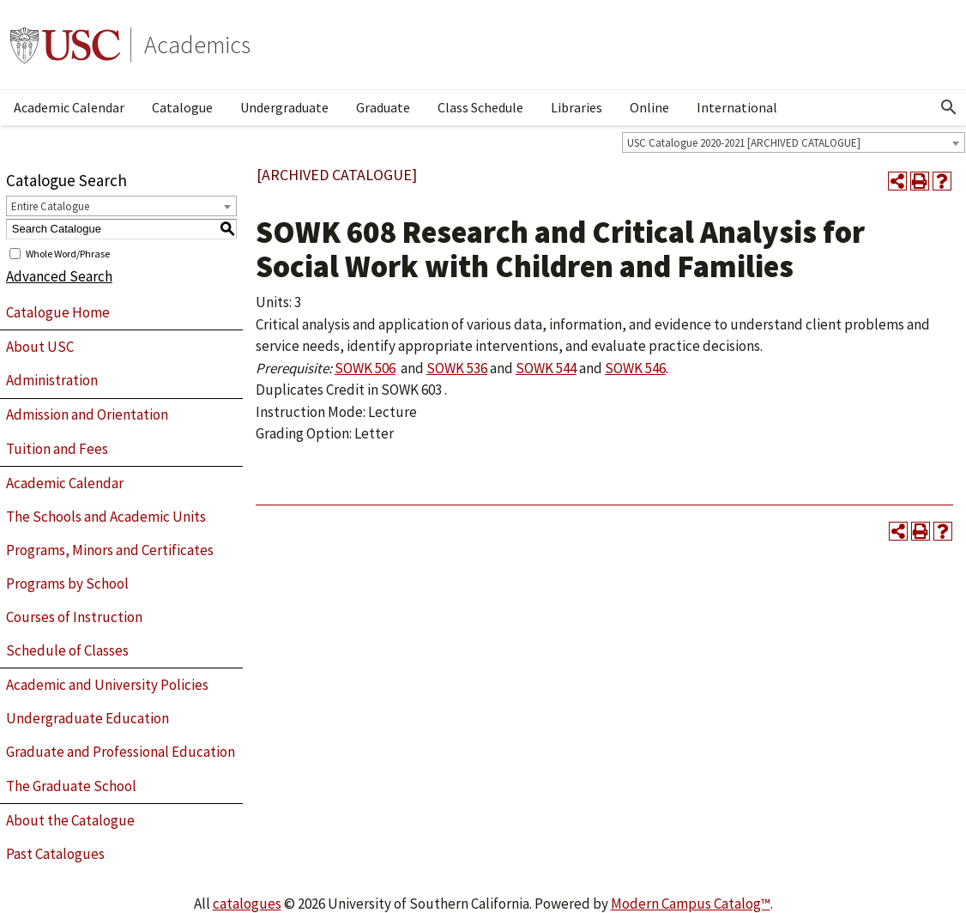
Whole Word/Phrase (68, 252)
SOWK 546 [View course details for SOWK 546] (635, 368)
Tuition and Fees (57, 448)
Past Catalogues (55, 853)
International (737, 107)
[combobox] (793, 142)
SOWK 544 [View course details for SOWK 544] (546, 368)
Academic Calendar (69, 107)
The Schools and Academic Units (106, 516)
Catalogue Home (58, 312)
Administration (52, 380)
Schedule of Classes (67, 650)
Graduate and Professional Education (120, 751)
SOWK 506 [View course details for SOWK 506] (365, 368)
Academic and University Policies (107, 684)
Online (649, 107)
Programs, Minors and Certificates (110, 550)
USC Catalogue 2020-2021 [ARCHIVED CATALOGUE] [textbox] (743, 143)
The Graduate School (71, 786)
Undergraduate (284, 107)
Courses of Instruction (74, 617)
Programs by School (67, 583)
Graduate (383, 107)
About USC (40, 346)
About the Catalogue (70, 820)
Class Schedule (480, 107)
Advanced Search (59, 276)
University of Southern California (65, 44)
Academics (197, 44)
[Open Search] (949, 107)
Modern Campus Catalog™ (690, 903)
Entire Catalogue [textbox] (50, 206)
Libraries (576, 107)
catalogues (247, 903)
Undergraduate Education (87, 718)
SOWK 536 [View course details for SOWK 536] (456, 368)
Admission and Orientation (87, 414)
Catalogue (182, 107)
